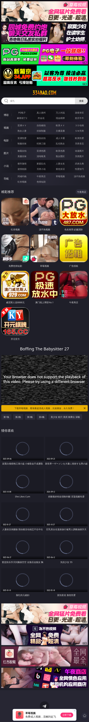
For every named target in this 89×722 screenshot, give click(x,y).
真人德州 (41, 112)
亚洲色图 (41, 150)
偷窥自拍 (22, 150)
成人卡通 (60, 138)
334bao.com (44, 93)
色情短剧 (41, 181)
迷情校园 (22, 168)
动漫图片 (79, 150)
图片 (6, 153)
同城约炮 (22, 176)
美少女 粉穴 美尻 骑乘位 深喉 (65, 416)
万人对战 (60, 112)
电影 (6, 140)
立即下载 (66, 714)
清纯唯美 (41, 156)
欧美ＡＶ (60, 125)
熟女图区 (60, 156)
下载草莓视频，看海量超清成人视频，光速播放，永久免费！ (50, 408)
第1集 (6, 416)
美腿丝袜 (22, 156)
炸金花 (41, 118)
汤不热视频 (79, 176)
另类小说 (41, 168)
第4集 (42, 416)
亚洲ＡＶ (22, 125)
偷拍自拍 (41, 138)
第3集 (30, 416)
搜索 (81, 100)
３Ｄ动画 (79, 125)
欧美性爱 (79, 138)
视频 (6, 127)
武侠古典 (79, 163)
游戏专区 (79, 112)
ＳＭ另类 (79, 130)
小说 (6, 166)
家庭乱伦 (41, 163)
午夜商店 (41, 176)
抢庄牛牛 (79, 118)
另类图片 (79, 156)
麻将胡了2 (22, 118)
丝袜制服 (41, 130)
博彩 (6, 115)
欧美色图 (60, 150)
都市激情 (22, 163)
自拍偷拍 (41, 125)
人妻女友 (60, 163)
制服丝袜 (22, 143)
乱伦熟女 (60, 143)
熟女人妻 (22, 130)
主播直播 (60, 130)
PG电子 (22, 112)
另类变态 (79, 143)
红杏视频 (22, 181)
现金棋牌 (60, 118)
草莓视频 (60, 176)
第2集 (18, 416)
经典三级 (41, 143)
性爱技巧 (79, 168)
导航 (6, 178)
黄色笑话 (60, 168)
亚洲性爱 (22, 138)
